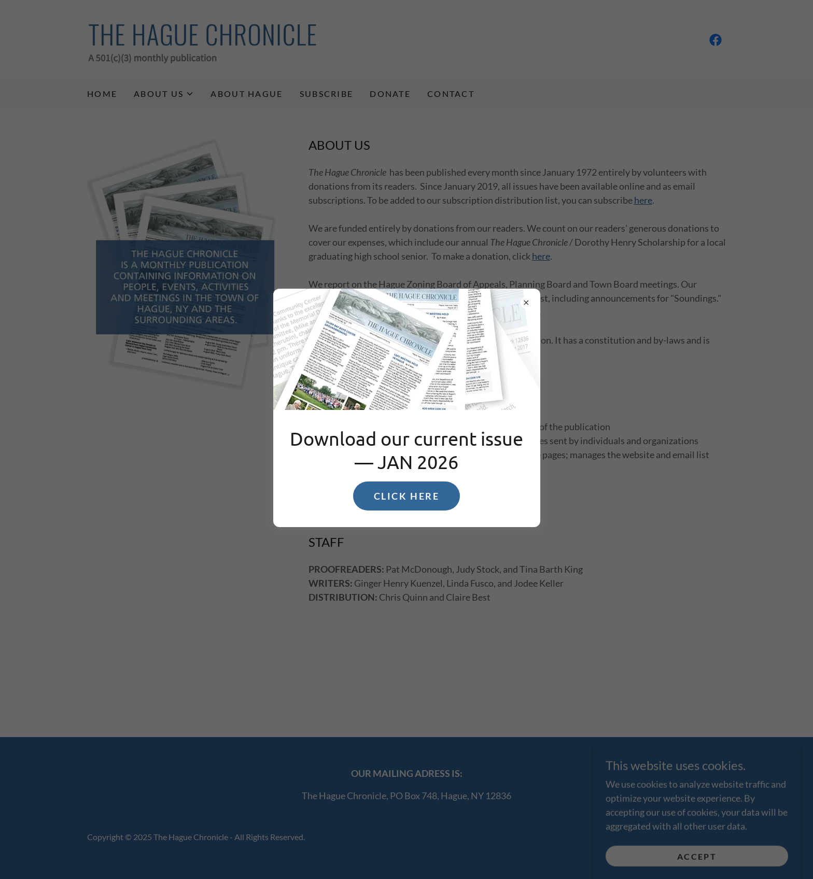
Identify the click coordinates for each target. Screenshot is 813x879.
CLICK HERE (407, 496)
